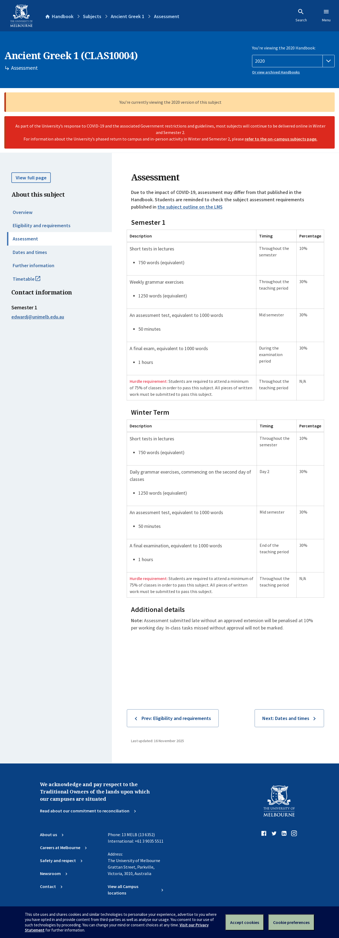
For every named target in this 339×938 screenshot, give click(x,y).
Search (301, 15)
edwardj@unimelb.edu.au (37, 316)
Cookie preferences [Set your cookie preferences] (291, 922)
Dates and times (30, 252)
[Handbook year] (293, 61)
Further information (33, 265)
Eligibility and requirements (42, 225)
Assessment (25, 239)
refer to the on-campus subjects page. (281, 139)
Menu (326, 15)
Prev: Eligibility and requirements (176, 718)
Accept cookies (244, 922)
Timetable (32, 281)
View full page (31, 178)
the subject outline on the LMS (190, 207)
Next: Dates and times (285, 718)
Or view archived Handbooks (276, 72)
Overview (22, 212)
